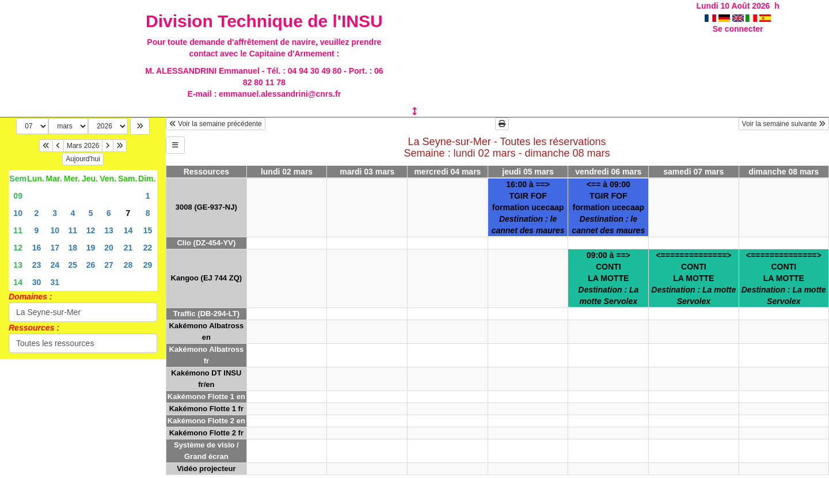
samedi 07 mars (693, 171)
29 (148, 265)
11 (17, 230)
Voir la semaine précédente (215, 124)
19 (91, 247)
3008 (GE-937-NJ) (206, 207)
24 (54, 265)
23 (36, 265)
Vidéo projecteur (206, 468)
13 (108, 230)
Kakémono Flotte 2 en (206, 420)
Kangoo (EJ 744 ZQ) (206, 278)
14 (128, 230)
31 (54, 282)
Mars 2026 (83, 146)
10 (17, 213)
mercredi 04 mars (447, 171)
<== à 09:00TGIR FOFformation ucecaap (608, 207)
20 (108, 247)
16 (36, 247)
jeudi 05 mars (528, 171)
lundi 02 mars (287, 171)
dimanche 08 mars (783, 171)
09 (17, 195)
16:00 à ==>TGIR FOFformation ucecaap (528, 207)
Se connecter (738, 28)
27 (108, 265)
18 (73, 247)
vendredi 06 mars (608, 171)
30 (36, 282)
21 (128, 247)
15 (148, 230)
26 (91, 265)
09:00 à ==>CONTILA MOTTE (608, 278)
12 (91, 230)
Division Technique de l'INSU (264, 21)
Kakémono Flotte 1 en (206, 396)
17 (54, 247)
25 (73, 265)
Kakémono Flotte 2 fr (206, 432)
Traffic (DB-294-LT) (206, 313)
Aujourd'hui (83, 159)
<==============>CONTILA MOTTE (693, 278)
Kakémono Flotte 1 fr (206, 408)
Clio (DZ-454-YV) (206, 242)
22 (148, 247)
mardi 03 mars (367, 171)
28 (128, 265)
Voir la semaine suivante (784, 124)
